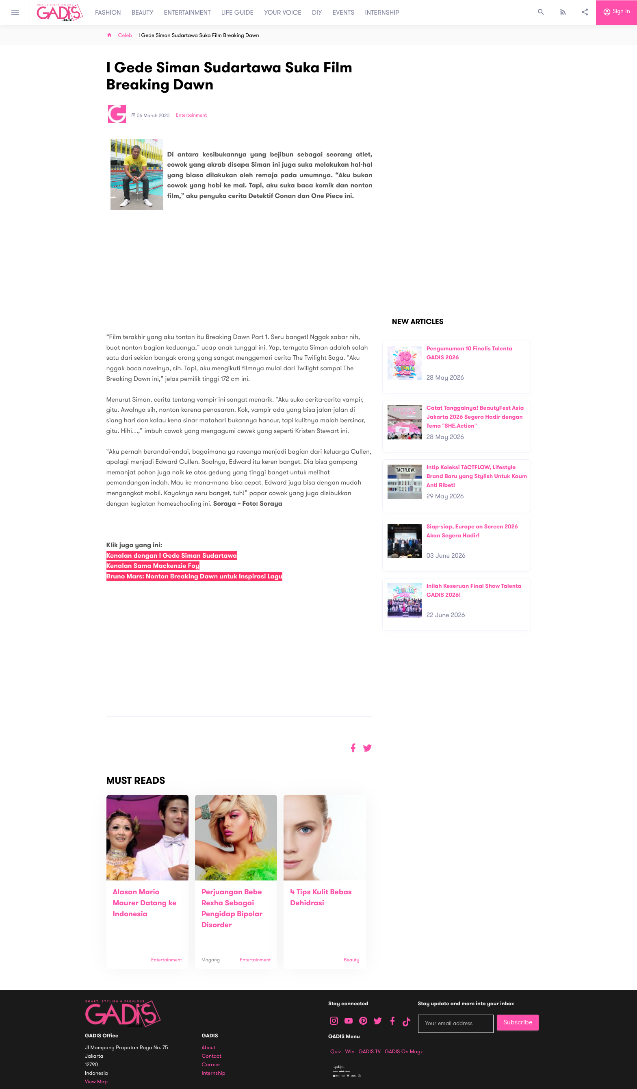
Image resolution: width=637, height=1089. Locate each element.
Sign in (616, 13)
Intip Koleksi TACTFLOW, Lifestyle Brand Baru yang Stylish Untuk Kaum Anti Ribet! (477, 476)
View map (96, 1082)
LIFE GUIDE (237, 12)
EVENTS (344, 12)
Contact (211, 1056)
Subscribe (517, 1022)
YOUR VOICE (282, 12)
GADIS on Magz (404, 1051)
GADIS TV (370, 1051)
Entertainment (191, 115)
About (209, 1047)
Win (350, 1051)
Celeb (125, 35)
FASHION (108, 12)
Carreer (211, 1064)
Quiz (335, 1051)
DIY (317, 12)
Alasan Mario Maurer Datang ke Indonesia (145, 903)
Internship (213, 1073)
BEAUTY (143, 12)
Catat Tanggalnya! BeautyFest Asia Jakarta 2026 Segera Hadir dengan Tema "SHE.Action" (475, 416)
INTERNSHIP (382, 12)
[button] (367, 748)
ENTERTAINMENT (187, 12)
